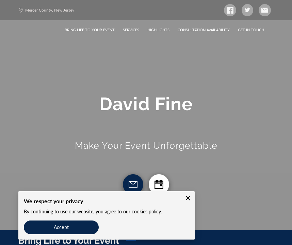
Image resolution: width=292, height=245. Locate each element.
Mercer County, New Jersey (46, 10)
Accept (61, 227)
